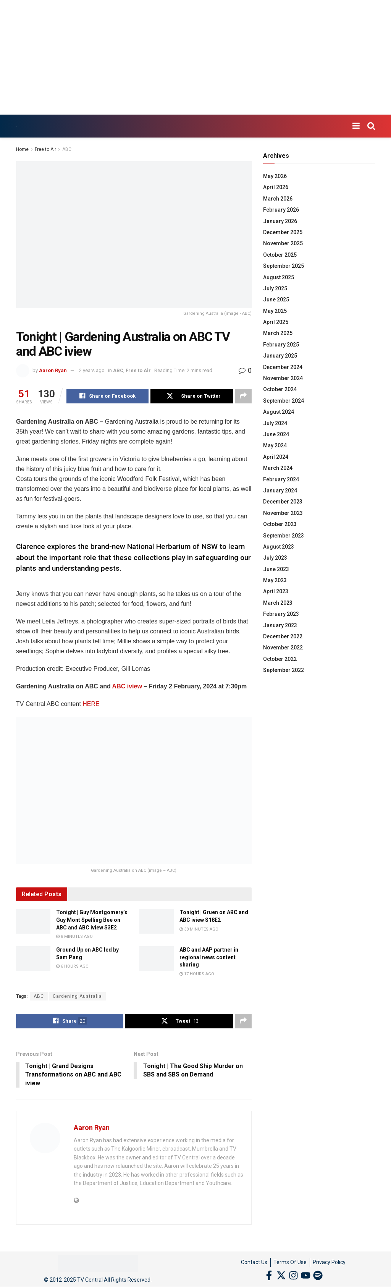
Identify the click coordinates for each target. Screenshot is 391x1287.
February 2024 (281, 479)
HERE (90, 704)
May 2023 (275, 580)
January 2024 (280, 490)
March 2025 (277, 333)
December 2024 (282, 367)
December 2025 (282, 232)
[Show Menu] (356, 126)
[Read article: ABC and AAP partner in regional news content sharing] (156, 958)
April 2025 (275, 322)
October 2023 (280, 524)
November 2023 (283, 513)
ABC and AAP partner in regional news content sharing (208, 957)
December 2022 (282, 636)
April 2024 (275, 457)
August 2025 (278, 277)
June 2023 (276, 569)
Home (22, 149)
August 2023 (278, 547)
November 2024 (283, 378)
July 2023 (275, 558)
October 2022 (280, 659)
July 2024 (275, 423)
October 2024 (280, 389)
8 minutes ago (74, 936)
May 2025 (275, 311)
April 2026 (275, 187)
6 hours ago (72, 966)
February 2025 (281, 345)
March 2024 (277, 468)
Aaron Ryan (53, 370)
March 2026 (277, 199)
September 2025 (283, 266)
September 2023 (283, 536)
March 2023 (277, 603)
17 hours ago (196, 973)
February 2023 (281, 614)
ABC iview (127, 686)
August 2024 (278, 412)
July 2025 (275, 288)
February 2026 (281, 210)
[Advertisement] (195, 57)
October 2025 (280, 255)
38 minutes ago (198, 929)
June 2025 (276, 299)
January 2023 (280, 625)
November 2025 (283, 243)
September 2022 (283, 670)
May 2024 (275, 445)
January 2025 (280, 356)
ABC (66, 149)
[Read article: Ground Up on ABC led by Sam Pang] (33, 958)
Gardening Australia (77, 996)
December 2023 (282, 502)
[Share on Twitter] (191, 396)
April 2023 (275, 591)
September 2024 (283, 401)
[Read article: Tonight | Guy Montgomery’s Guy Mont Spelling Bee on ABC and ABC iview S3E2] (33, 921)
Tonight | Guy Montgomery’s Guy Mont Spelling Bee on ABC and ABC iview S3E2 (92, 919)
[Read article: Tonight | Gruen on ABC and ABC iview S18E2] (156, 921)
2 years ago (92, 370)
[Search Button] (371, 126)
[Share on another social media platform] (243, 396)
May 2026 (275, 176)
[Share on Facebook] (107, 396)
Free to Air (45, 149)
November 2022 (283, 647)
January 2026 (280, 221)
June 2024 (276, 434)
